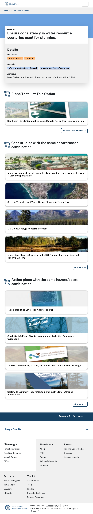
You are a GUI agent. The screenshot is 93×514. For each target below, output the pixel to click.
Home (7, 11)
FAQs (6, 461)
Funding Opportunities (74, 449)
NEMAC (7, 493)
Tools (29, 485)
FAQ (42, 453)
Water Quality (15, 58)
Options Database (21, 11)
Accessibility (52, 506)
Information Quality (39, 508)
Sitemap (44, 465)
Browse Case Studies (73, 130)
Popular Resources (35, 497)
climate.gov (9, 485)
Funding (30, 489)
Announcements (71, 457)
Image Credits (13, 429)
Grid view (78, 267)
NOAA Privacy (36, 506)
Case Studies (33, 481)
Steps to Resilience (36, 493)
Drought (30, 58)
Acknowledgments (48, 461)
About (43, 449)
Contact (43, 457)
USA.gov (7, 489)
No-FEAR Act (57, 508)
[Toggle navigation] (85, 4)
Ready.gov (72, 508)
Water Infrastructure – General (23, 68)
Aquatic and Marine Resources (55, 68)
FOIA (64, 506)
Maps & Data (9, 457)
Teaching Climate (12, 453)
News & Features (11, 449)
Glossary (68, 453)
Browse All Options (70, 416)
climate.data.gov (11, 481)
